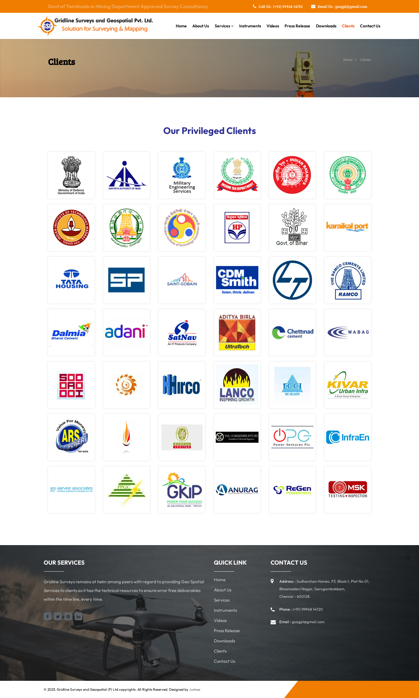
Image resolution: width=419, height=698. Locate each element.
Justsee (194, 689)
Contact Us (370, 26)
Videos (273, 26)
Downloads (326, 26)
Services (224, 26)
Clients (348, 26)
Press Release (297, 26)
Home (181, 26)
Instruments (250, 26)
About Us (200, 26)
